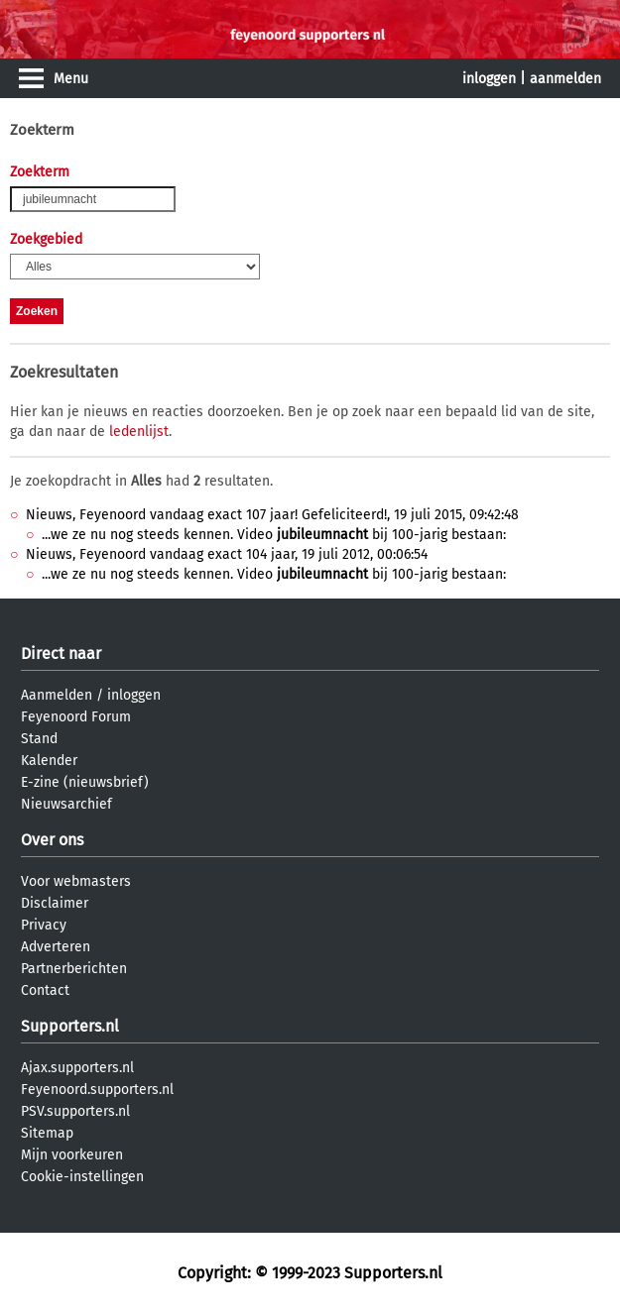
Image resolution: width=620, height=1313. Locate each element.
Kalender (49, 760)
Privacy (43, 925)
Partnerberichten (74, 968)
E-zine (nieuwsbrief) (85, 782)
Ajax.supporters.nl (77, 1067)
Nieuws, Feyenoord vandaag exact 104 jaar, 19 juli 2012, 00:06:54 (227, 554)
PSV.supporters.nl (75, 1111)
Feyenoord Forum (76, 717)
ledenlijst (139, 431)
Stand (39, 738)
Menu (71, 78)
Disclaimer (54, 903)
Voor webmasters (76, 881)
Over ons (52, 839)
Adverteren (55, 946)
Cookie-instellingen (82, 1176)
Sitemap (47, 1133)
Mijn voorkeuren (72, 1155)
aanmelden (565, 78)
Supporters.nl (70, 1026)
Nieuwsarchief (66, 804)
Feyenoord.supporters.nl (97, 1089)
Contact (45, 990)
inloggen (489, 78)
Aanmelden (56, 695)
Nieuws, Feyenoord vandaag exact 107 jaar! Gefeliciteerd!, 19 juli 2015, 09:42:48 (272, 514)
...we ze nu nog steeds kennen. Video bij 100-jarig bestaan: (274, 534)
